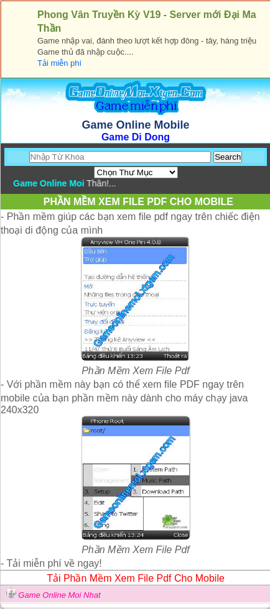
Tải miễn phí (59, 63)
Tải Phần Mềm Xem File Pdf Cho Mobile (136, 578)
